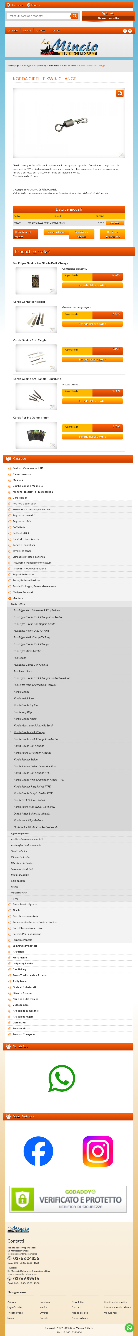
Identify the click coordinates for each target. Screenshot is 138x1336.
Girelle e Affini (69, 65)
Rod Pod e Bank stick (24, 503)
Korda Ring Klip (23, 712)
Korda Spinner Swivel (26, 759)
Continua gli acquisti (22, 234)
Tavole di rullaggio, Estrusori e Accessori (35, 586)
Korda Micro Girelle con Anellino (32, 752)
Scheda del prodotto (92, 285)
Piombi (16, 910)
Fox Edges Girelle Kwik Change (31, 644)
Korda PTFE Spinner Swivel (29, 800)
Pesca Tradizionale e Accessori (31, 975)
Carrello (44, 1318)
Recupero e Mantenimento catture (32, 562)
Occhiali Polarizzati (24, 987)
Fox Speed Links (23, 671)
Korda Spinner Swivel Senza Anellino (35, 766)
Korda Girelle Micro (25, 718)
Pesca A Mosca (21, 1028)
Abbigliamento (21, 981)
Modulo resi (110, 1312)
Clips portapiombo (20, 857)
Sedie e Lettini (21, 533)
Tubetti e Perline (19, 851)
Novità (43, 1307)
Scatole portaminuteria (25, 916)
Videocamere (21, 1004)
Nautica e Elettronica (25, 998)
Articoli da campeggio (26, 1010)
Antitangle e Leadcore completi (26, 845)
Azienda (11, 1301)
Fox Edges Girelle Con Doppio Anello (34, 623)
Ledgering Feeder (23, 963)
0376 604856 (26, 1258)
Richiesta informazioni (113, 234)
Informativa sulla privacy (117, 1307)
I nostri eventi (15, 1312)
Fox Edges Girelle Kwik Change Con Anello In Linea (42, 678)
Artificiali (18, 951)
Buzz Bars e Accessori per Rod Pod (32, 509)
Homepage (13, 65)
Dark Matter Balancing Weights (32, 813)
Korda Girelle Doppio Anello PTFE (33, 793)
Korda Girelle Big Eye (26, 705)
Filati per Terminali (23, 592)
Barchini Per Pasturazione (27, 933)
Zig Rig (14, 898)
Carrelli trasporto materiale (28, 927)
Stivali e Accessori (23, 992)
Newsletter (78, 1301)
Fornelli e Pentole (22, 939)
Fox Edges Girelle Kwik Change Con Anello (38, 617)
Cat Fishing (19, 969)
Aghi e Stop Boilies (20, 833)
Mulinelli (18, 479)
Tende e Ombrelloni (24, 544)
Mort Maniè (20, 957)
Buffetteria (19, 527)
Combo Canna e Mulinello (28, 485)
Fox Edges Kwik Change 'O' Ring (32, 637)
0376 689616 (26, 1278)
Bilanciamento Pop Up (22, 862)
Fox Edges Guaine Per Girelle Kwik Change (40, 263)
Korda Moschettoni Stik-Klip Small (33, 725)
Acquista (115, 222)
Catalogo (26, 65)
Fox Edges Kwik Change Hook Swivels (35, 684)
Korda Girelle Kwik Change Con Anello (36, 739)
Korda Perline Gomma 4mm (31, 417)
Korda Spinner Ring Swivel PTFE (32, 786)
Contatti (76, 1307)
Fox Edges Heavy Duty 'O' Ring (31, 630)
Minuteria (54, 65)
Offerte (44, 1312)
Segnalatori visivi (22, 521)
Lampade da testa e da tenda (29, 556)
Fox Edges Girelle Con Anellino (31, 664)
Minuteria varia (19, 892)
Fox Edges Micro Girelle (27, 651)
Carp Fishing (40, 65)
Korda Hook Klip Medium (28, 820)
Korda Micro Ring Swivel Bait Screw (34, 806)
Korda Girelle (21, 691)
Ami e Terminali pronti (25, 904)
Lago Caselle (14, 1307)
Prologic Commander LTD (28, 468)
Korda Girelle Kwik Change (29, 732)
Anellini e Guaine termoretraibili (26, 839)
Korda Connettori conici (29, 301)
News (10, 1318)
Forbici (14, 886)
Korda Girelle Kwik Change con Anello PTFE (39, 779)
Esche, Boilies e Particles (26, 580)
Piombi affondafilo (20, 874)
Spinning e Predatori (25, 945)
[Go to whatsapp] (129, 1327)
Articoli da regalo (23, 1016)
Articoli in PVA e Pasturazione (29, 568)
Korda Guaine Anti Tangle (29, 340)
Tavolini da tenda (22, 550)
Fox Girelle (20, 657)
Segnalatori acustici (23, 515)
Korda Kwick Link (24, 698)
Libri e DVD (19, 1022)
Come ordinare (56, 232)
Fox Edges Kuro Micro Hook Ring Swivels (37, 610)
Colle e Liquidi (18, 880)
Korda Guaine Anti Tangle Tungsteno (37, 378)
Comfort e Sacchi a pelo (26, 538)
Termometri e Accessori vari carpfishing (35, 922)
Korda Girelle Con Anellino (29, 745)
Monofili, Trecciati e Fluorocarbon (33, 491)
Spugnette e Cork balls (22, 868)
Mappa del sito (80, 1312)
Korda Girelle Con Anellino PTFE (32, 772)
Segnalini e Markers (23, 574)
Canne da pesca (22, 473)
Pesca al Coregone (24, 1034)
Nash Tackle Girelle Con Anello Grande (36, 827)
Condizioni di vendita (81, 234)
